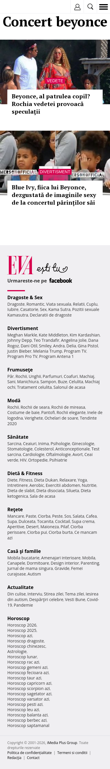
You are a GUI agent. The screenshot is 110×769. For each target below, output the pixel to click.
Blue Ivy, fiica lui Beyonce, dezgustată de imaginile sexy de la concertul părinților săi (54, 194)
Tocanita (45, 521)
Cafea (91, 516)
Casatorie (29, 309)
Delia (71, 346)
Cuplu (91, 304)
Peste (57, 516)
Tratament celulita (34, 387)
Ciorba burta (61, 532)
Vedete (55, 80)
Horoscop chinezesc (26, 646)
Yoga (82, 480)
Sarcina (14, 443)
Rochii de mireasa (68, 407)
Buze (62, 381)
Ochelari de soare (61, 418)
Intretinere (17, 485)
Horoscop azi (19, 635)
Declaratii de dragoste (51, 315)
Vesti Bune (75, 599)
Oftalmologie (58, 454)
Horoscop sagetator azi (29, 693)
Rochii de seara (35, 407)
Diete (12, 480)
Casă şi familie (24, 551)
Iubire (12, 309)
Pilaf (64, 526)
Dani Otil (29, 346)
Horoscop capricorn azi (29, 683)
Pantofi (48, 412)
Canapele (16, 563)
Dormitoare (38, 563)
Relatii (79, 304)
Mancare (15, 516)
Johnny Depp (19, 340)
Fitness (26, 480)
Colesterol (44, 449)
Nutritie (89, 485)
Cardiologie (34, 454)
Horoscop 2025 (21, 630)
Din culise (16, 594)
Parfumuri (52, 376)
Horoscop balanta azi (27, 715)
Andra (59, 346)
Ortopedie (38, 460)
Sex (43, 309)
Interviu (35, 594)
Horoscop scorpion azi (28, 688)
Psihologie (60, 443)
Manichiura (27, 381)
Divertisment (55, 171)
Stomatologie (20, 449)
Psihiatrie (58, 460)
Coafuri (71, 376)
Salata (78, 516)
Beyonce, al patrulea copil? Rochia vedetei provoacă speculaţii (51, 103)
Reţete (15, 509)
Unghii (35, 376)
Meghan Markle (22, 335)
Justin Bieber (19, 351)
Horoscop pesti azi (25, 704)
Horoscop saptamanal (28, 725)
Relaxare (68, 480)
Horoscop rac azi (23, 662)
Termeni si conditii (72, 752)
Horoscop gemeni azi (27, 667)
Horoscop (18, 618)
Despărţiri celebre (46, 599)
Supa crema (83, 521)
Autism (34, 574)
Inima (43, 443)
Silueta (72, 490)
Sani (11, 381)
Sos (67, 516)
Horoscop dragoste (25, 641)
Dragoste (16, 304)
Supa (12, 521)
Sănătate (17, 437)
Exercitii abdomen (63, 485)
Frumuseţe (20, 369)
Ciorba (44, 516)
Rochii (21, 376)
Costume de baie (23, 412)
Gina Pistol (88, 346)
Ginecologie (83, 443)
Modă (14, 400)
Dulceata (26, 521)
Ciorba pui (37, 532)
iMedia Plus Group (62, 742)
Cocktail (62, 521)
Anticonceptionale (72, 449)
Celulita (76, 381)
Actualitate (20, 587)
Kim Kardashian (84, 335)
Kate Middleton (53, 335)
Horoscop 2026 (21, 625)
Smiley (45, 346)
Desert (32, 526)
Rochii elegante (71, 412)
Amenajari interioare (60, 558)
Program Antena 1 (56, 356)
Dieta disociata (50, 490)
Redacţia (14, 757)
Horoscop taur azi (24, 678)
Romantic (35, 304)
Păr (10, 376)
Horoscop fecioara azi (28, 672)
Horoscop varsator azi (28, 699)
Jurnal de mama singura (30, 568)
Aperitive (15, 526)
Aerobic (36, 485)
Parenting (90, 563)
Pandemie (23, 605)
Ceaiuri (30, 443)
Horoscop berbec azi (27, 720)
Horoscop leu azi (23, 709)
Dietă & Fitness (25, 473)
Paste (31, 516)
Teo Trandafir (46, 340)
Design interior (65, 563)
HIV (23, 460)
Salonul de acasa (69, 387)
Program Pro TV (22, 356)
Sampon (48, 381)
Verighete (34, 418)
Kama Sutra (59, 309)
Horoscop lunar (22, 656)
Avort (77, 454)
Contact (33, 757)
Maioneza (49, 526)
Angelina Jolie (74, 340)
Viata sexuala (58, 304)
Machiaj (86, 376)
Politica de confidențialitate (29, 752)
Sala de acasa (42, 496)
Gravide (62, 568)
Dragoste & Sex (25, 297)
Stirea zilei (53, 594)
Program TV (75, 351)
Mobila (88, 558)
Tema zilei (74, 594)
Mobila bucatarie (23, 558)
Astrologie (17, 651)
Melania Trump (47, 351)
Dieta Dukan (45, 480)
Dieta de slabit (21, 490)
